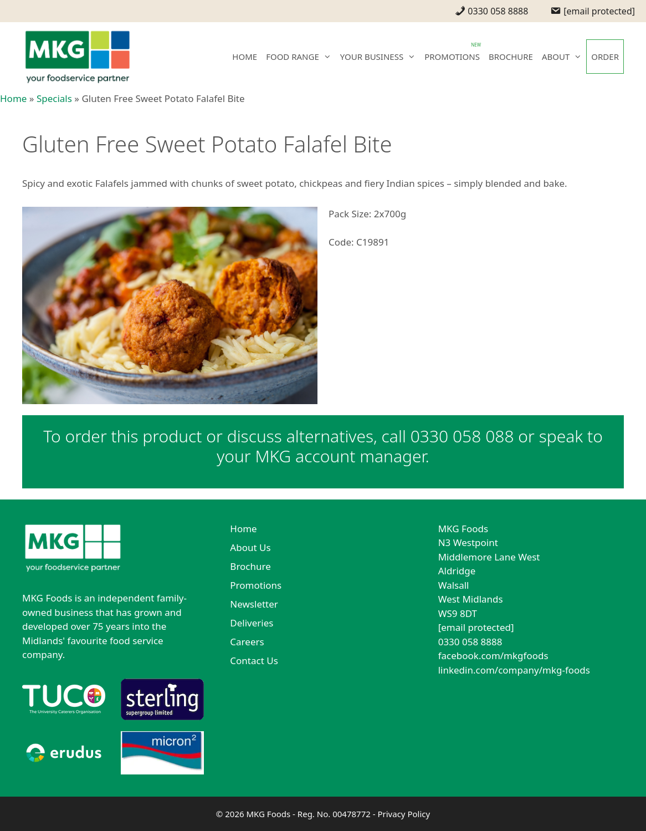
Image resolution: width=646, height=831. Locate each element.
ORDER (605, 56)
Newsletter (254, 604)
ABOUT (564, 56)
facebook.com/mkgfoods (493, 655)
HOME (244, 56)
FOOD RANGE (301, 56)
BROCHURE (511, 56)
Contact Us (254, 660)
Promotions (255, 585)
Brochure (250, 566)
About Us (250, 547)
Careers (247, 641)
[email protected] (476, 627)
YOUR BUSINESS (380, 56)
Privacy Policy (403, 813)
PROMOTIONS (452, 56)
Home (13, 98)
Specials (54, 98)
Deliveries (251, 622)
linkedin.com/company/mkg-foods (514, 670)
